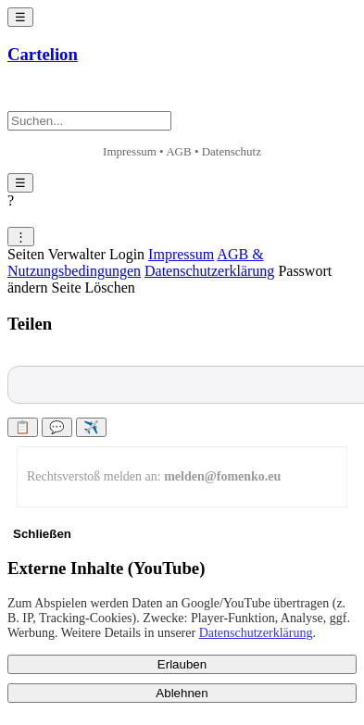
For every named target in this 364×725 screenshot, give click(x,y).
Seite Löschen (93, 287)
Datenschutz (231, 151)
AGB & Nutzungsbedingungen (135, 262)
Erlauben (182, 664)
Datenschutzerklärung (209, 271)
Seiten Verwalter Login (75, 254)
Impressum (130, 151)
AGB (178, 151)
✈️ (91, 427)
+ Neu (40, 96)
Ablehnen (181, 693)
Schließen (42, 534)
